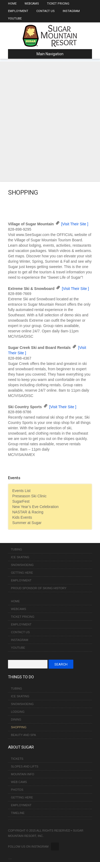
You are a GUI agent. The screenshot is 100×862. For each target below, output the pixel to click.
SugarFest (21, 501)
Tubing (16, 549)
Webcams (32, 3)
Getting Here (22, 572)
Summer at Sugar (27, 523)
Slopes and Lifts (24, 766)
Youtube (15, 18)
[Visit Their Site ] (74, 224)
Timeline (18, 812)
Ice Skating (20, 557)
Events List (21, 491)
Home (12, 3)
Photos (17, 789)
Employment (18, 11)
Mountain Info (22, 774)
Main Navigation (37, 54)
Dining (16, 719)
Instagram (71, 11)
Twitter (55, 847)
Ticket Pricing (58, 3)
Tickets (17, 758)
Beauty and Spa (23, 735)
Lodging (18, 711)
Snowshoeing (22, 564)
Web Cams (19, 782)
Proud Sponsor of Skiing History (38, 588)
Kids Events (22, 517)
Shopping (18, 727)
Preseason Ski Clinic (29, 496)
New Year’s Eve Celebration (35, 507)
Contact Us (45, 11)
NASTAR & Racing (27, 512)
